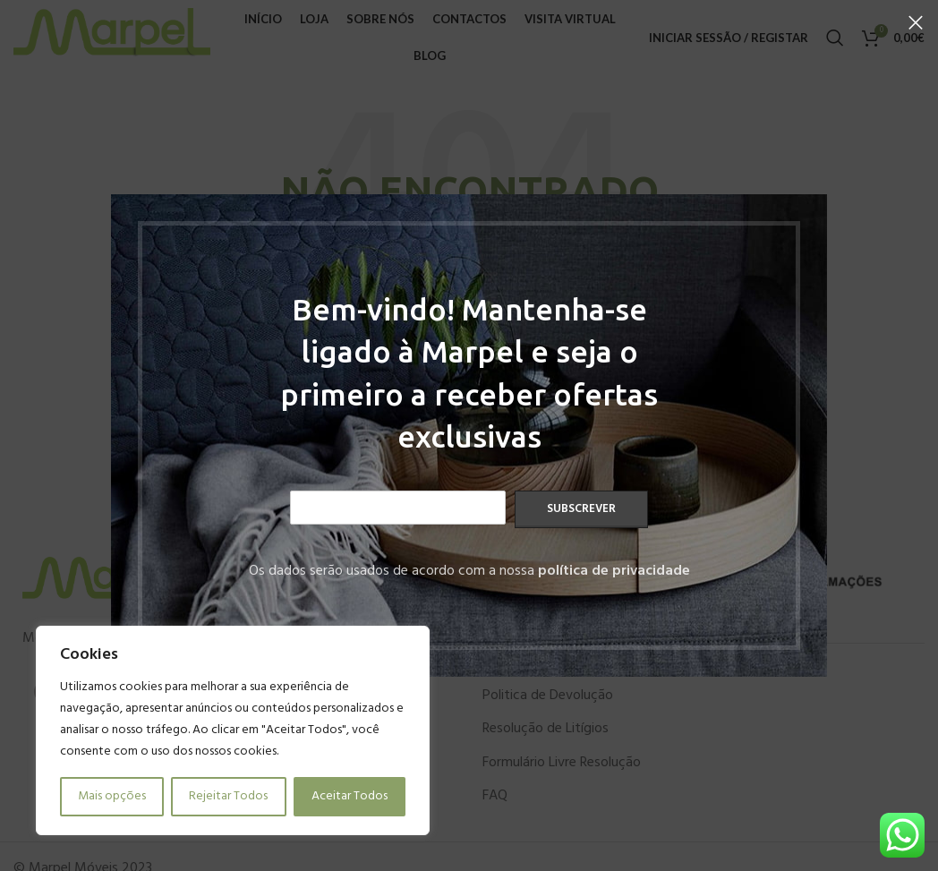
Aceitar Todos (349, 796)
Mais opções (112, 796)
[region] (233, 730)
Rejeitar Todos (228, 796)
